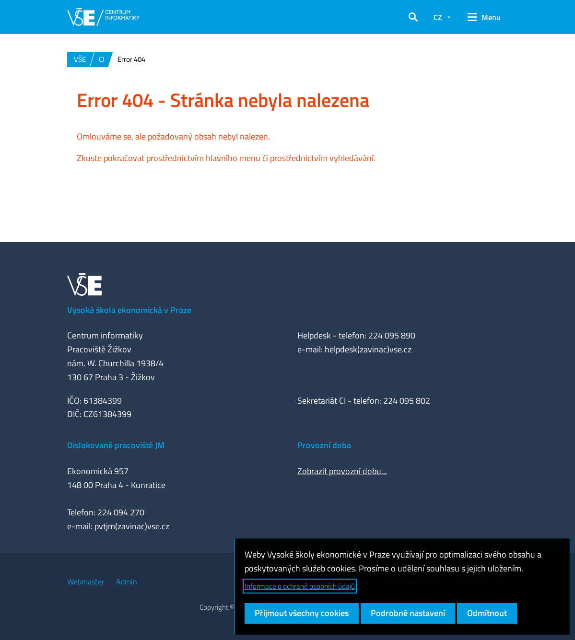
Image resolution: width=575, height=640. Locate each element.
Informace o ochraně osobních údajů (300, 586)
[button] (413, 17)
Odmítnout (487, 612)
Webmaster (86, 581)
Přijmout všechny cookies (302, 612)
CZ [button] (438, 17)
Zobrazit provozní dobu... (342, 471)
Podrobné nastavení (408, 612)
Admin (126, 581)
